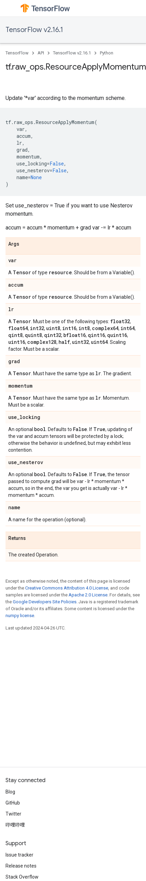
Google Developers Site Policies (44, 601)
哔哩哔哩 (15, 825)
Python (106, 52)
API (41, 52)
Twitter (13, 814)
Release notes (21, 866)
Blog (10, 792)
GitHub (13, 803)
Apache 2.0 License (88, 594)
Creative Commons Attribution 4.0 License (66, 588)
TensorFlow (17, 52)
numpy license (20, 615)
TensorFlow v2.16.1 (34, 29)
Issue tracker (19, 855)
